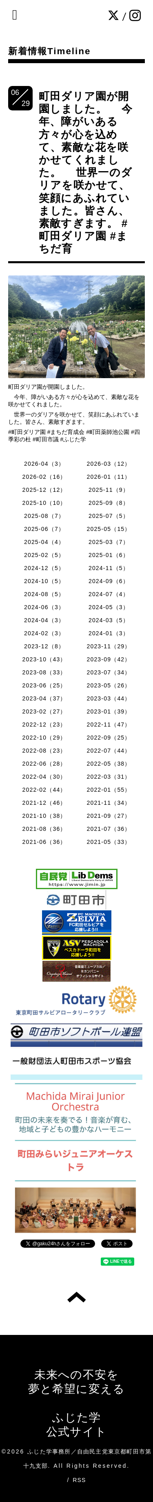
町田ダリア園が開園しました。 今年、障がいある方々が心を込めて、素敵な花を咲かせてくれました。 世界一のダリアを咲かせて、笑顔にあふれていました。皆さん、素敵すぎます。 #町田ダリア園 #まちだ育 (86, 172)
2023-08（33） (44, 672)
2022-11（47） (108, 724)
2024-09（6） (109, 581)
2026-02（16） (44, 477)
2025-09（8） (109, 503)
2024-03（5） (109, 620)
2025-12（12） (44, 490)
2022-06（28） (44, 763)
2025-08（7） (44, 516)
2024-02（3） (44, 633)
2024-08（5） (44, 594)
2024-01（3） (109, 633)
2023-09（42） (108, 659)
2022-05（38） (108, 763)
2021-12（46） (44, 802)
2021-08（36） (44, 829)
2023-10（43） (44, 659)
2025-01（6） (109, 555)
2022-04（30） (44, 776)
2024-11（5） (109, 568)
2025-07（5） (109, 516)
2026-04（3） (44, 463)
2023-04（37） (44, 698)
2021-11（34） (108, 802)
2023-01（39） (108, 711)
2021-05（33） (108, 842)
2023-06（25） (44, 685)
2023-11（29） (108, 646)
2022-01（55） (108, 789)
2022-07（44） (108, 750)
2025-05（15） (108, 529)
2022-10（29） (44, 737)
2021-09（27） (108, 816)
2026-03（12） (108, 463)
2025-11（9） (109, 490)
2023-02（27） (44, 711)
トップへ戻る (76, 1297)
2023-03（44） (108, 698)
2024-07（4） (109, 594)
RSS (79, 1480)
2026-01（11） (108, 477)
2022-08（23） (44, 750)
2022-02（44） (44, 789)
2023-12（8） (44, 646)
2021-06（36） (44, 842)
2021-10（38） (44, 816)
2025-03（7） (109, 542)
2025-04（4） (44, 542)
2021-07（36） (108, 829)
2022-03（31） (108, 776)
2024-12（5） (44, 568)
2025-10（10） (44, 503)
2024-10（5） (44, 581)
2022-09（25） (108, 737)
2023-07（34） (108, 672)
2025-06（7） (44, 529)
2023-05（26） (108, 685)
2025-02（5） (44, 555)
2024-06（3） (44, 607)
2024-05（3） (109, 607)
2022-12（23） (44, 724)
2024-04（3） (44, 620)
